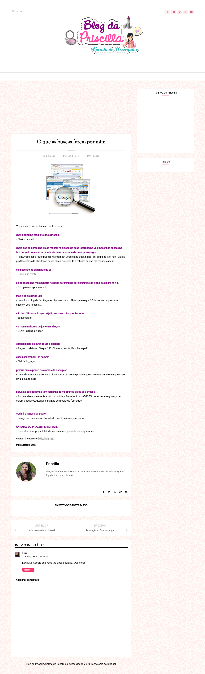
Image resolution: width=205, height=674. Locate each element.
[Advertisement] (71, 111)
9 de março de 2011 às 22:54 (35, 556)
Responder (28, 570)
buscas (51, 156)
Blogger (111, 663)
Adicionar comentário (27, 579)
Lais (24, 553)
